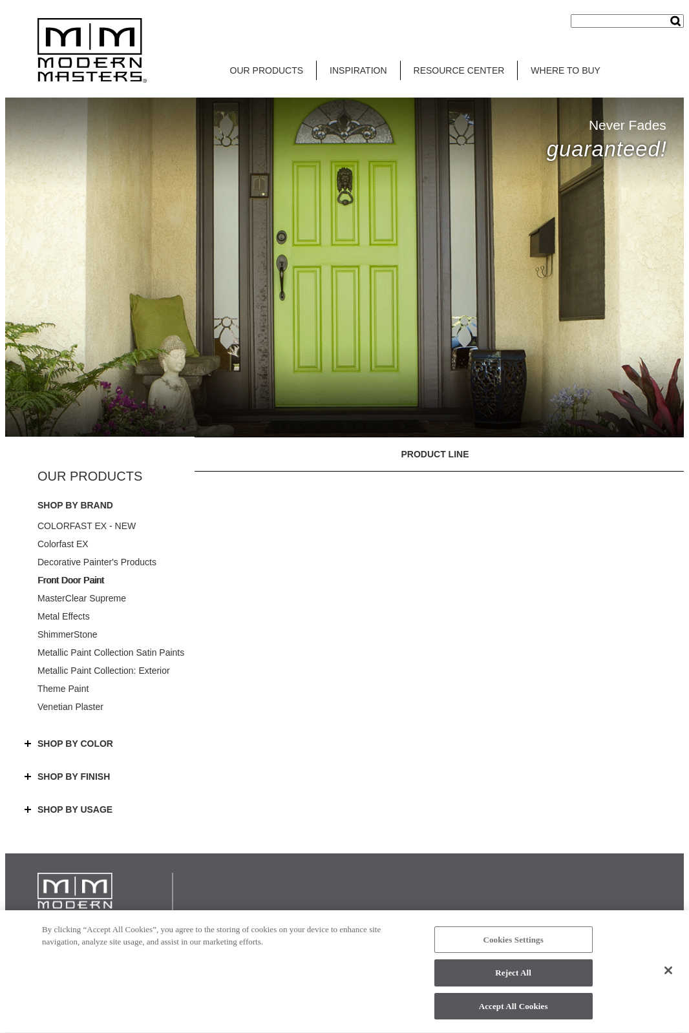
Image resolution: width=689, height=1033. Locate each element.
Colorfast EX (63, 544)
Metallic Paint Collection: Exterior (103, 670)
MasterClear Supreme (81, 598)
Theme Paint (63, 688)
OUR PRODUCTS (267, 70)
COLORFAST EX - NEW (86, 526)
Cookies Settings (513, 943)
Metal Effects (63, 616)
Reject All (513, 977)
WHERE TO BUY (565, 70)
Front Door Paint (70, 580)
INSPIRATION (358, 70)
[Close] (668, 974)
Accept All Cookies (513, 1011)
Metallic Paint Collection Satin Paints (110, 652)
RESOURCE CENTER (459, 70)
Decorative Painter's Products (96, 562)
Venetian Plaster (70, 707)
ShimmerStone (67, 634)
